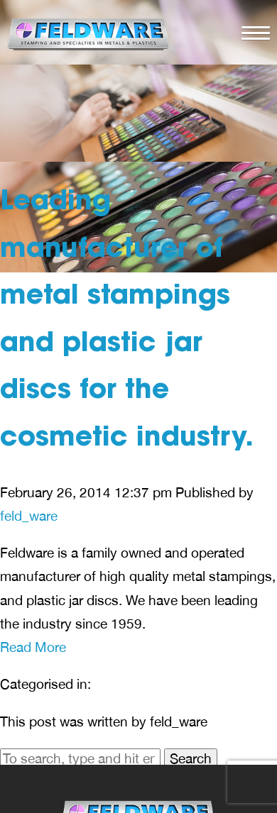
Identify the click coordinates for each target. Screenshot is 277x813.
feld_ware (29, 516)
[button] (252, 31)
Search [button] (191, 758)
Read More (33, 647)
